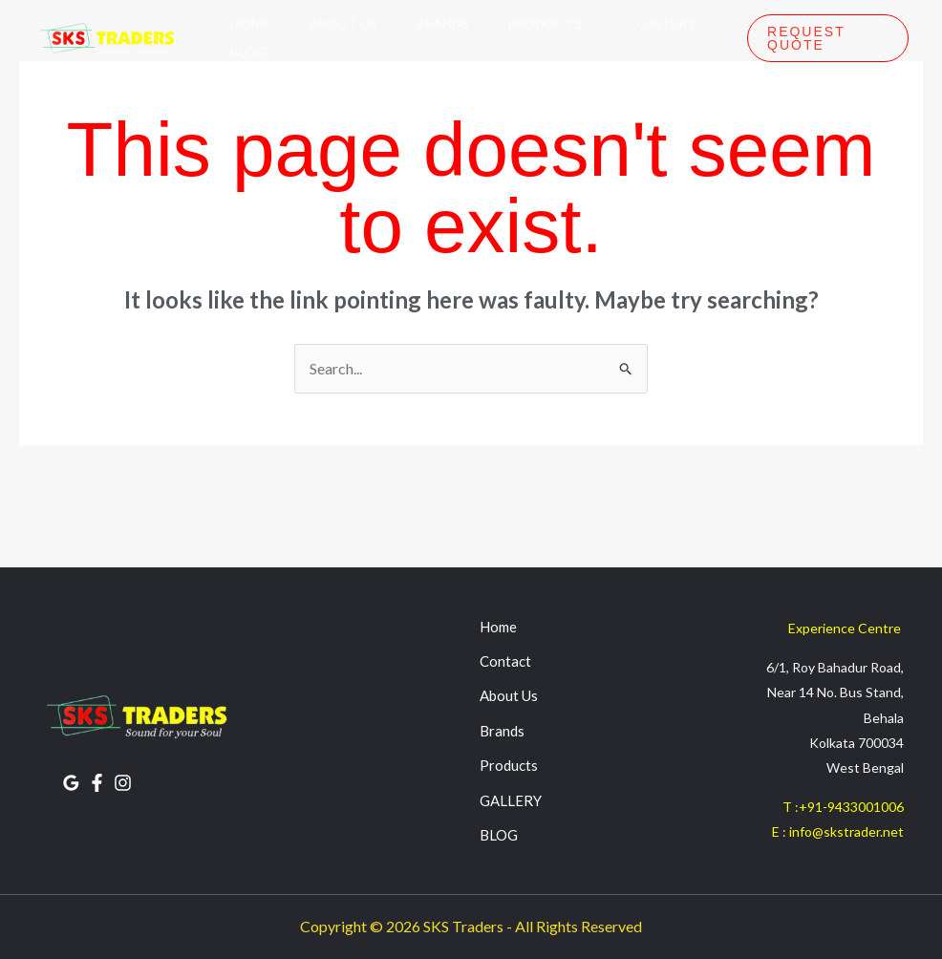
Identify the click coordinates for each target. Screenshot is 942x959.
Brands (442, 23)
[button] (828, 38)
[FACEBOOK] (97, 783)
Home (250, 23)
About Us (343, 23)
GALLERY (511, 800)
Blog (248, 52)
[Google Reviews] (71, 783)
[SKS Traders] (105, 37)
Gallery (666, 23)
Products (553, 24)
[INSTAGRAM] (123, 783)
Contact (505, 661)
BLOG (499, 834)
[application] (590, 24)
